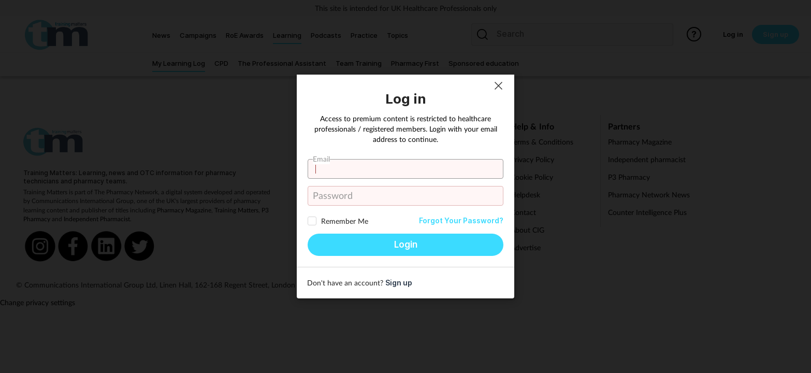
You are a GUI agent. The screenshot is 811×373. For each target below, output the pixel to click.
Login (405, 244)
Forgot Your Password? (461, 220)
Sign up (398, 282)
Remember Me (344, 221)
